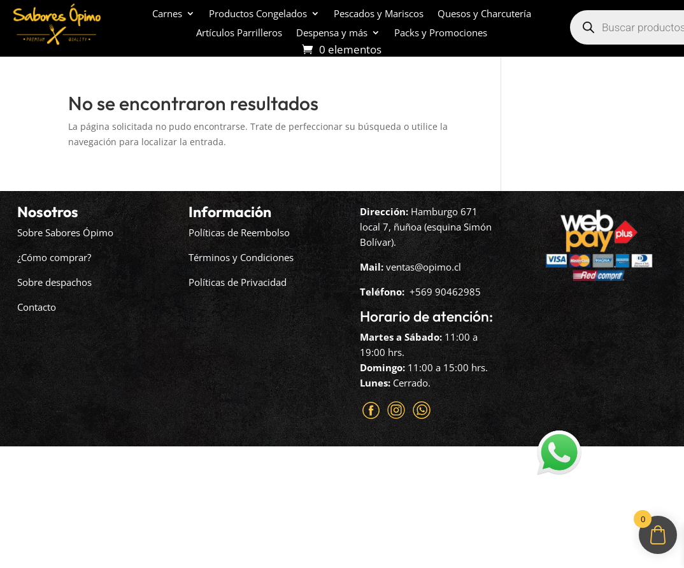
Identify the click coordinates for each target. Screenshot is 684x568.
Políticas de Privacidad (238, 282)
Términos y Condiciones (241, 257)
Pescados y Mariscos (379, 14)
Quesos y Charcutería (484, 14)
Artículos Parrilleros (239, 33)
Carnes (167, 14)
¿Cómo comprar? (54, 257)
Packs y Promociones (440, 33)
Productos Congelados (258, 14)
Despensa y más (331, 33)
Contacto (36, 307)
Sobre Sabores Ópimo (65, 232)
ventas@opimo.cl (423, 266)
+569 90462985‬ (445, 291)
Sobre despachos (54, 282)
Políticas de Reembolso (239, 232)
